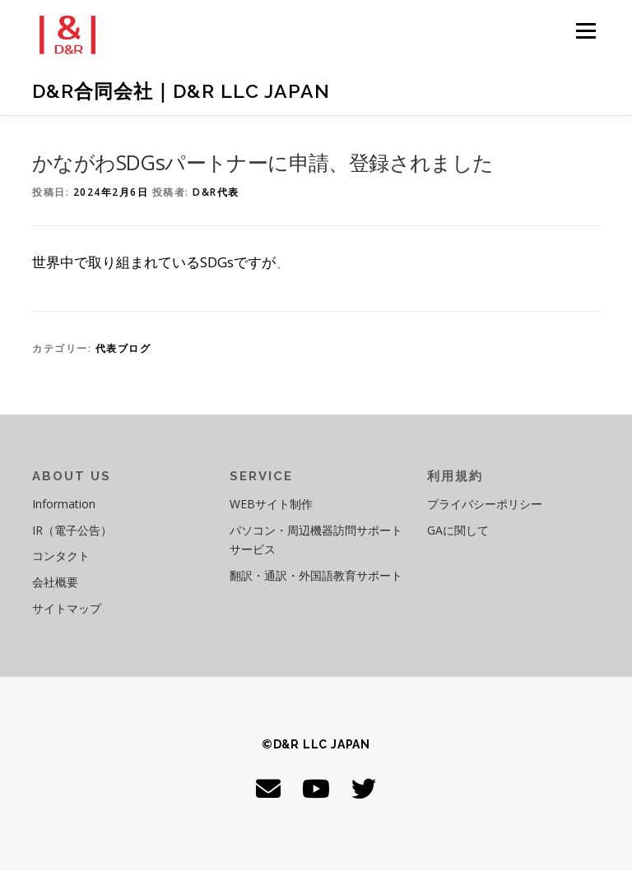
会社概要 (55, 582)
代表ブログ (123, 348)
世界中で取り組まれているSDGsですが (154, 261)
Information (63, 504)
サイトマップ (66, 608)
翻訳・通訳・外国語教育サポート (316, 575)
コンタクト (61, 555)
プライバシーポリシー (484, 504)
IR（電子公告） (72, 530)
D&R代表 (216, 192)
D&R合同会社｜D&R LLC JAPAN (181, 91)
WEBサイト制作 (271, 504)
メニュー (585, 30)
